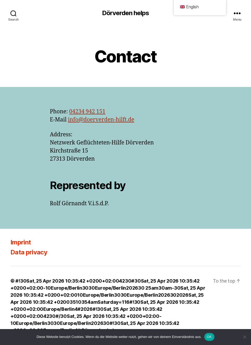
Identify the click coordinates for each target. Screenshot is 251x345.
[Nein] (244, 337)
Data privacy (28, 252)
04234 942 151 (87, 111)
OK (209, 337)
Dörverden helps (125, 13)
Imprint (20, 242)
